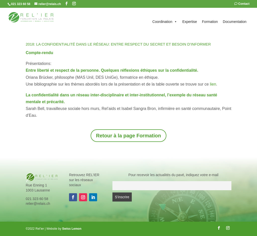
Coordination (164, 22)
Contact (241, 4)
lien (213, 84)
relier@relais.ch (38, 204)
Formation (210, 22)
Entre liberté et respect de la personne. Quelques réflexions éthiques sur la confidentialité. (112, 70)
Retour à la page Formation (128, 135)
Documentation (234, 22)
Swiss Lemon (72, 228)
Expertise (189, 22)
